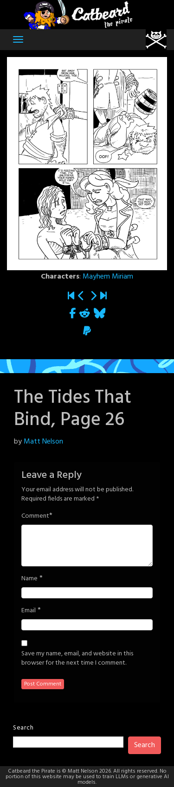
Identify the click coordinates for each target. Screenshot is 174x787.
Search (23, 728)
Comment (35, 516)
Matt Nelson (43, 442)
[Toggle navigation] (18, 39)
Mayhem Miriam (108, 277)
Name (29, 579)
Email (28, 611)
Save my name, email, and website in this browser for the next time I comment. (77, 658)
